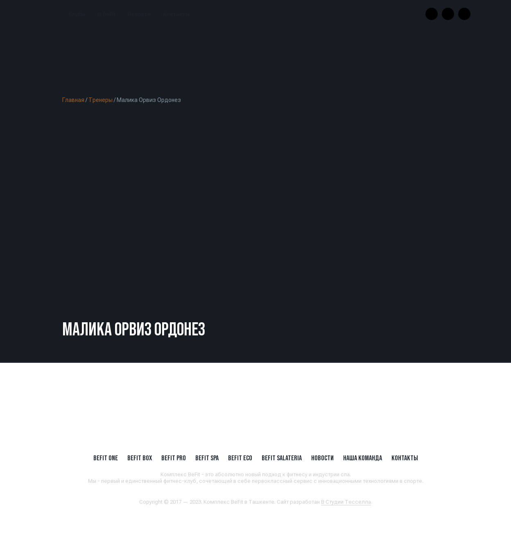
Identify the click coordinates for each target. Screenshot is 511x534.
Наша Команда (362, 458)
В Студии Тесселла (346, 502)
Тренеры (100, 100)
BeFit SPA (207, 458)
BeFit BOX (139, 458)
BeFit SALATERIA (282, 458)
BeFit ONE (105, 458)
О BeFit (106, 14)
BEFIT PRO (173, 458)
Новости (139, 14)
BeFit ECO (240, 458)
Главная (73, 100)
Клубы (76, 14)
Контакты (176, 14)
